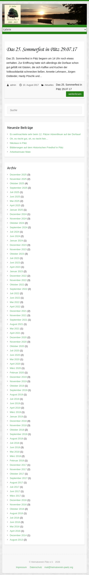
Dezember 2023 (18, 245)
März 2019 (15, 412)
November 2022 (18, 280)
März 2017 (15, 495)
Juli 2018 (14, 443)
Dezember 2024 (18, 214)
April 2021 (15, 333)
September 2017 (18, 478)
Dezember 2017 (18, 465)
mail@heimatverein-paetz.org (58, 567)
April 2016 (15, 531)
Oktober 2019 (17, 385)
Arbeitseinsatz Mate (20, 151)
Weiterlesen (74, 94)
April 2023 (15, 267)
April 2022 (15, 306)
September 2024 (18, 227)
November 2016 (18, 504)
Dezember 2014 (18, 535)
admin (13, 85)
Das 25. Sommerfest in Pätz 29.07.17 (41, 49)
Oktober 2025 (17, 183)
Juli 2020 (14, 350)
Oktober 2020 (17, 346)
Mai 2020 (15, 359)
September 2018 (18, 434)
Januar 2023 (16, 271)
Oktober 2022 (17, 284)
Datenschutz (36, 567)
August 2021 (16, 324)
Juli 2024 (14, 231)
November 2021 (18, 315)
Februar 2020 (17, 372)
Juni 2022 (15, 297)
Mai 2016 (15, 526)
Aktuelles (49, 85)
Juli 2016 (14, 517)
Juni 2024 (15, 236)
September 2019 (18, 390)
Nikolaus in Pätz (18, 143)
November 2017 (18, 469)
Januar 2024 (16, 240)
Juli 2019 (14, 399)
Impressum (21, 567)
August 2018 (16, 438)
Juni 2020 (15, 355)
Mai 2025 (15, 201)
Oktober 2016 (17, 509)
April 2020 (15, 363)
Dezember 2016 (18, 500)
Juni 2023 (15, 262)
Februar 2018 (17, 460)
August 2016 (16, 513)
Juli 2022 (14, 293)
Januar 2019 (16, 416)
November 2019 (18, 381)
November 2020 (18, 341)
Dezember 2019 (18, 377)
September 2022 (18, 289)
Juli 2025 (14, 192)
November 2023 (18, 249)
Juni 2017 (15, 491)
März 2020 (15, 368)
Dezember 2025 (18, 174)
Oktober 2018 (17, 429)
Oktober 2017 (17, 473)
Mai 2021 (15, 328)
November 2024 (18, 218)
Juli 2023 (14, 258)
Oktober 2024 (17, 223)
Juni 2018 (15, 447)
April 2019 (15, 407)
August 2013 (16, 539)
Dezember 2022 (18, 275)
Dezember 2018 (18, 421)
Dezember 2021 (18, 311)
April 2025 (15, 205)
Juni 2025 (15, 196)
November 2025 (18, 179)
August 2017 (16, 482)
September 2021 (18, 319)
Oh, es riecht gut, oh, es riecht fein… (29, 138)
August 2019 (16, 394)
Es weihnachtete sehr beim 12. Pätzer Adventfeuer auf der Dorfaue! (45, 134)
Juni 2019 (15, 403)
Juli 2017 (14, 487)
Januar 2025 (16, 209)
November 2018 (18, 425)
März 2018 (15, 456)
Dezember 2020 (18, 337)
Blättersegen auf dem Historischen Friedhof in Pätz (36, 147)
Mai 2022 (15, 302)
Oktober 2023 (17, 253)
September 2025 (18, 187)
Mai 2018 (15, 451)
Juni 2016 (15, 522)
